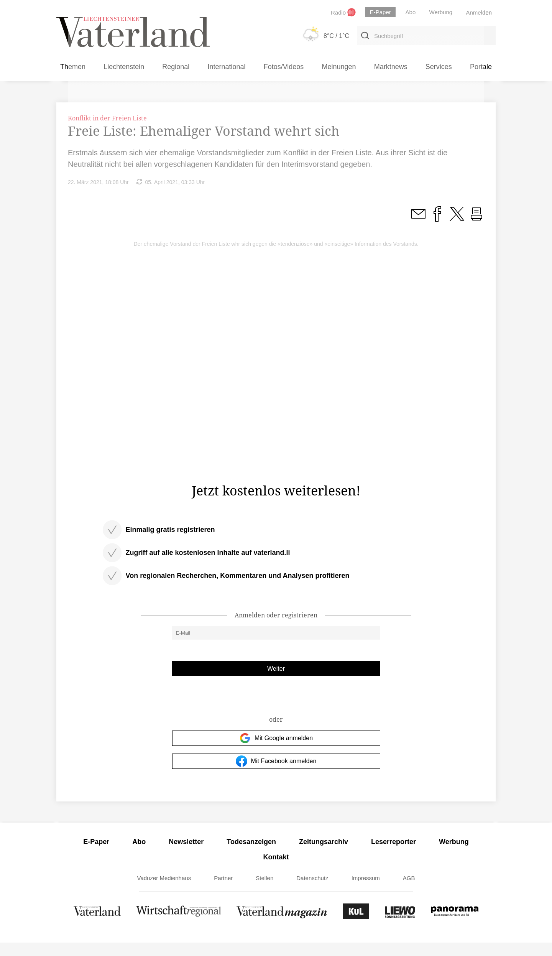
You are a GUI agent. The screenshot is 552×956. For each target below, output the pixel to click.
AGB (409, 891)
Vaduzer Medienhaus (164, 891)
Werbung (454, 855)
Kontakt (276, 870)
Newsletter (186, 855)
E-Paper (96, 855)
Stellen (264, 891)
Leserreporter (393, 855)
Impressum (366, 891)
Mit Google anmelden (276, 751)
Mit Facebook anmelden (276, 774)
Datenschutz (312, 891)
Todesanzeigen (251, 855)
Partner (223, 891)
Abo (139, 855)
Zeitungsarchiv (323, 855)
